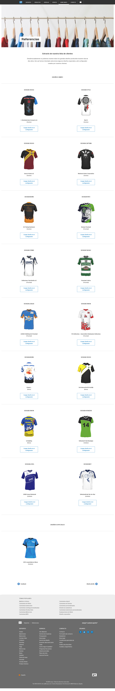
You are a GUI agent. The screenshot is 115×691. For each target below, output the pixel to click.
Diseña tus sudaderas (65, 607)
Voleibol (21, 656)
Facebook (80, 633)
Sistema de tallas (44, 652)
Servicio (54, 2)
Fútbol (21, 632)
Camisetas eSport (64, 601)
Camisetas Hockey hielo (26, 610)
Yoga (20, 647)
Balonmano (22, 634)
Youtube (84, 633)
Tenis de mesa (23, 658)
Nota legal (62, 639)
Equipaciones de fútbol (66, 612)
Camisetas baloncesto (25, 605)
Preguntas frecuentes (45, 649)
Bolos (20, 654)
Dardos (21, 652)
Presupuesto (42, 637)
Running (21, 643)
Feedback (23, 584)
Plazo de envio (43, 654)
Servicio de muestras (45, 634)
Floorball (21, 660)
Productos (37, 2)
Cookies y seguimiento (65, 647)
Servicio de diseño (44, 641)
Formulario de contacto (66, 634)
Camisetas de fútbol (25, 603)
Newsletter (62, 637)
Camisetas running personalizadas (29, 607)
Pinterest (92, 633)
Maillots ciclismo (24, 601)
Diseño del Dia (91, 584)
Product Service (23, 664)
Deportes (28, 2)
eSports (21, 645)
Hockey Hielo (23, 639)
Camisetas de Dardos (65, 603)
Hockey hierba (23, 662)
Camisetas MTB (23, 614)
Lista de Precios (43, 656)
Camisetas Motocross (25, 612)
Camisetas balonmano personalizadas (70, 610)
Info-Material (43, 632)
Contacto (73, 2)
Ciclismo (21, 641)
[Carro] (81, 2)
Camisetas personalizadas (67, 605)
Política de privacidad (65, 645)
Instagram (88, 633)
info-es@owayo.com (46, 686)
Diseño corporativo (64, 614)
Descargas (42, 639)
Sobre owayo (63, 2)
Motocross (22, 649)
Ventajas (46, 2)
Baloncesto (22, 637)
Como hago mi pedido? (45, 647)
